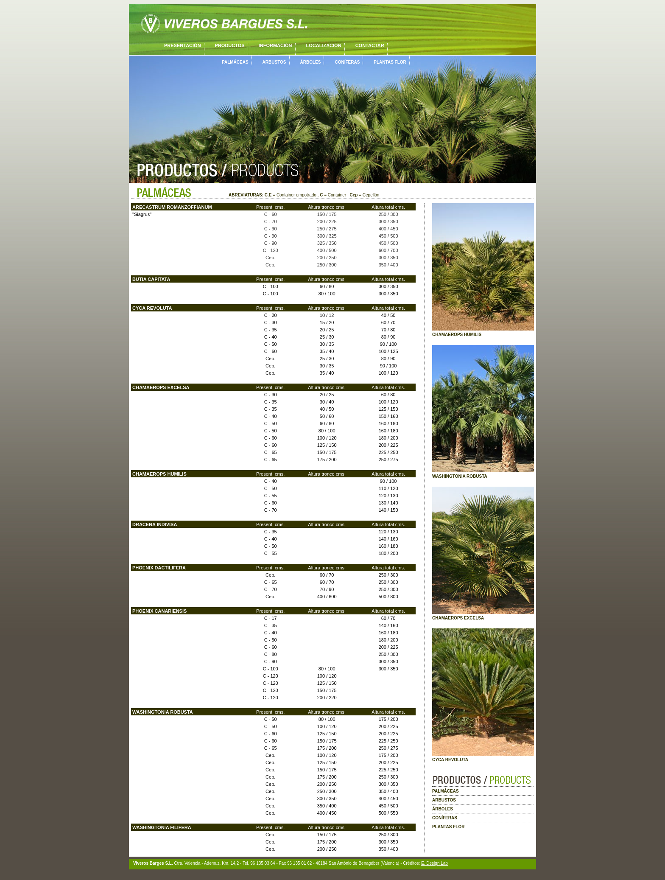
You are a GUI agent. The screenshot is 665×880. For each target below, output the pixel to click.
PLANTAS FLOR (390, 62)
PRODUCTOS (230, 45)
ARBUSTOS (274, 62)
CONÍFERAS (347, 62)
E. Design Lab (434, 863)
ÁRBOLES (310, 62)
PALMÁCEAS (235, 62)
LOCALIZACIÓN (323, 45)
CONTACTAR (369, 45)
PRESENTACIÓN (182, 45)
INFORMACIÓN (275, 45)
